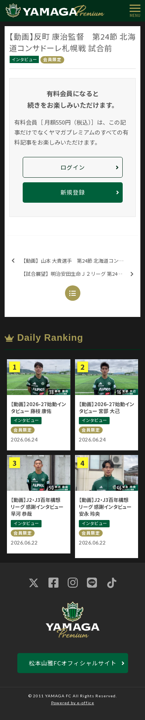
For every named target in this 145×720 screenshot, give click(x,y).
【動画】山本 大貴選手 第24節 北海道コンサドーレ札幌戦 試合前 (75, 261)
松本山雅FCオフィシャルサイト (73, 663)
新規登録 (72, 192)
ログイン (72, 167)
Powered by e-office (72, 702)
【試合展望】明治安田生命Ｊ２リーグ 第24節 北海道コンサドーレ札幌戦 (79, 274)
